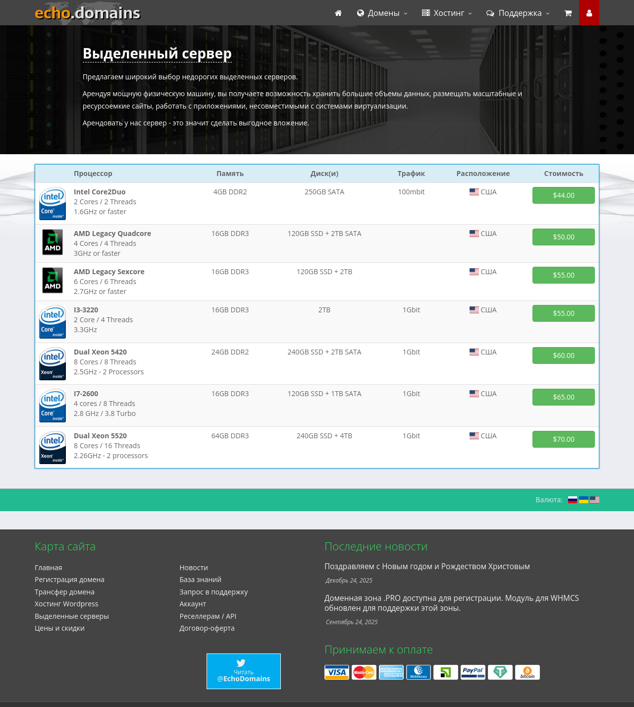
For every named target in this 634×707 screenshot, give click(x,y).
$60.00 (564, 355)
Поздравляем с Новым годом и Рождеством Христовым (427, 566)
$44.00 (564, 195)
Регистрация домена (70, 579)
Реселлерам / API (208, 616)
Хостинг (443, 12)
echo (87, 12)
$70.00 (564, 439)
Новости (194, 567)
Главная (48, 567)
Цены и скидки (60, 628)
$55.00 (564, 275)
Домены (378, 12)
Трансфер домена (65, 591)
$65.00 (564, 397)
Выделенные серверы (72, 616)
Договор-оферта (207, 628)
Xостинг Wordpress (66, 603)
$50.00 (564, 236)
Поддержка (514, 12)
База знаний (201, 579)
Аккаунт (193, 603)
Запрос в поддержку (214, 591)
